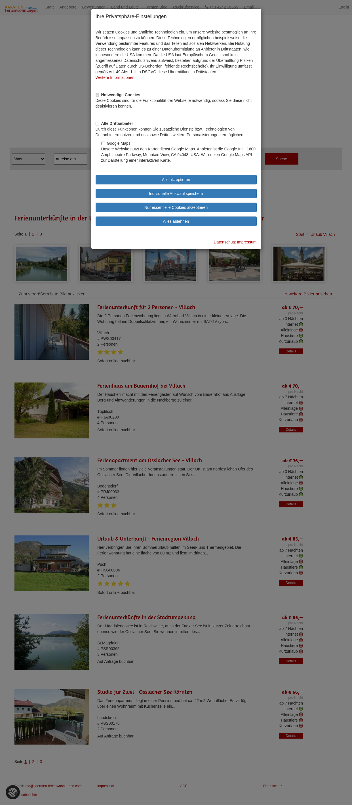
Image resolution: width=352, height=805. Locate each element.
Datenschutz (225, 242)
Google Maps (115, 143)
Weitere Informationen (115, 77)
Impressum (246, 242)
